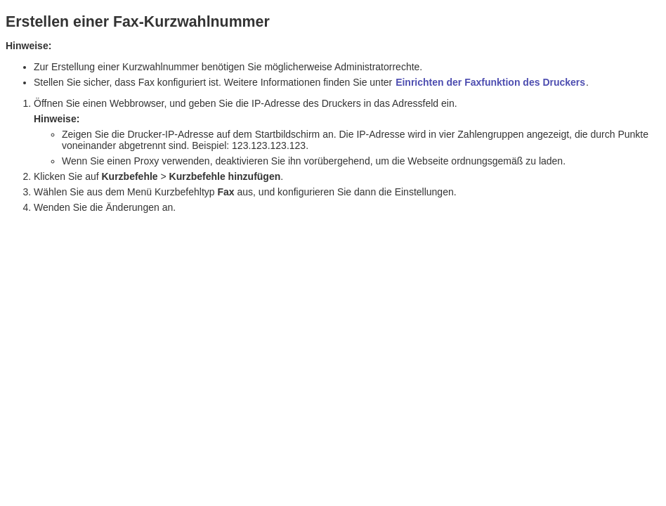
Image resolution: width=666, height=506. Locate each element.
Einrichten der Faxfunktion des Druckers (490, 82)
